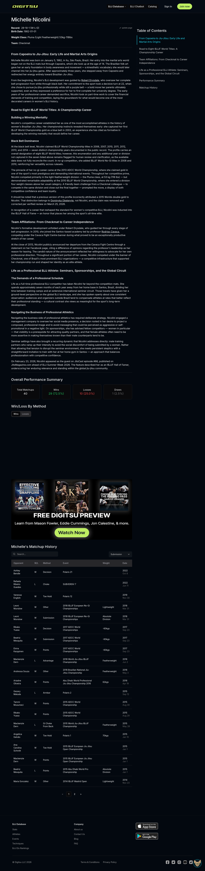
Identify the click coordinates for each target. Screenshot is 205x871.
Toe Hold (47, 596)
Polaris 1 (67, 735)
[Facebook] (167, 862)
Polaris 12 (67, 596)
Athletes (16, 834)
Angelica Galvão (18, 735)
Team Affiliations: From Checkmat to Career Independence (163, 61)
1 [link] (68, 794)
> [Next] (81, 794)
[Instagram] (179, 862)
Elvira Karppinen (19, 650)
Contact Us (79, 834)
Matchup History (148, 87)
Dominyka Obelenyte (62, 200)
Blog (76, 839)
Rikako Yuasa (17, 628)
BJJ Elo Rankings (20, 848)
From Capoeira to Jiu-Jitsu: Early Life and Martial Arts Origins (162, 40)
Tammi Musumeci (19, 703)
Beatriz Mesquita (18, 639)
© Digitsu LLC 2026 (21, 862)
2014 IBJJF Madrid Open (75, 781)
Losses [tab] (25, 414)
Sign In (168, 6)
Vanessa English (18, 596)
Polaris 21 (67, 572)
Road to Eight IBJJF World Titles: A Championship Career (158, 50)
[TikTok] (191, 862)
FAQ (76, 843)
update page (125, 28)
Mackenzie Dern (19, 660)
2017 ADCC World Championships (71, 628)
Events (15, 839)
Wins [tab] (16, 414)
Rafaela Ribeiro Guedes (17, 584)
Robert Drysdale (90, 80)
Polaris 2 (67, 692)
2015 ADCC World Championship (71, 703)
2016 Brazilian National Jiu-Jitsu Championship (76, 671)
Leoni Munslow (18, 607)
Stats (14, 829)
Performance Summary (152, 80)
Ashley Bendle (17, 572)
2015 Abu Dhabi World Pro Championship (75, 770)
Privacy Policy (110, 862)
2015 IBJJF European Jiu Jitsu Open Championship (77, 747)
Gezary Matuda (17, 692)
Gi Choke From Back (48, 725)
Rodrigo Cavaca (110, 231)
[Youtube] (185, 862)
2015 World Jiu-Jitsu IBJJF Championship (76, 725)
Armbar (46, 692)
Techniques (18, 843)
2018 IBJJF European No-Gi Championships (76, 607)
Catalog (152, 6)
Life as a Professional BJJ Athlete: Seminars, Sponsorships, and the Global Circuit (163, 72)
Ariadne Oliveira (17, 682)
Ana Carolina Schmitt (18, 748)
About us (78, 829)
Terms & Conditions (90, 862)
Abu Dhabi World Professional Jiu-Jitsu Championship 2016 (77, 682)
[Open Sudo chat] (197, 863)
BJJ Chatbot (137, 6)
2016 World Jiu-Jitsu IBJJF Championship (76, 660)
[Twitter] (173, 862)
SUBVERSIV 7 (69, 584)
